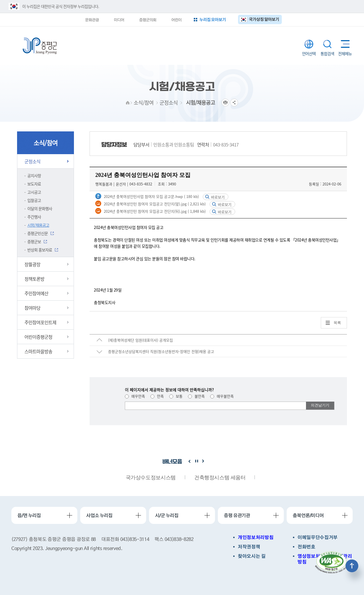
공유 (234, 102)
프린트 (225, 102)
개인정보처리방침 (255, 537)
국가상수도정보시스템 (151, 477)
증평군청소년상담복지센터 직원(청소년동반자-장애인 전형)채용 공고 (161, 351)
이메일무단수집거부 (317, 537)
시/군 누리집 (166, 515)
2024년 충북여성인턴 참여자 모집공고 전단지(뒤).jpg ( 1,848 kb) (154, 211)
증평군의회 (147, 19)
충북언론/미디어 (308, 515)
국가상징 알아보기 (264, 19)
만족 (157, 396)
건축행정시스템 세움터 (220, 477)
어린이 (176, 19)
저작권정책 (249, 547)
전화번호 (306, 547)
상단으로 (352, 565)
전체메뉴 (344, 44)
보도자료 (34, 184)
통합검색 (327, 44)
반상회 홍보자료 (39, 250)
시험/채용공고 (38, 225)
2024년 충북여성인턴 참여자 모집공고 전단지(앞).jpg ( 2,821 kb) (154, 203)
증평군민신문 (37, 233)
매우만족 (135, 396)
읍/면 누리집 (29, 515)
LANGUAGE (308, 44)
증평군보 (34, 241)
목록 (337, 323)
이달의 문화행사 (39, 208)
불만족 (196, 396)
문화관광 (92, 19)
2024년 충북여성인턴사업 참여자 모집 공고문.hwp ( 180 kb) (151, 196)
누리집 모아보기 (212, 19)
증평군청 (40, 46)
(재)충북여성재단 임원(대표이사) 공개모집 (140, 340)
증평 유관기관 (237, 515)
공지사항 (34, 175)
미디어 (119, 19)
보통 (176, 396)
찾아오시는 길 (252, 556)
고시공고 (34, 192)
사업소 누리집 (99, 515)
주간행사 (34, 217)
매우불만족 (222, 396)
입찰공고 (34, 200)
